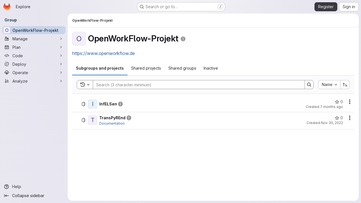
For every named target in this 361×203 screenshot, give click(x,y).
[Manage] (33, 39)
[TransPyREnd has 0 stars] (339, 118)
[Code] (33, 55)
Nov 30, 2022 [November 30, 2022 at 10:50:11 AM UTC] (332, 123)
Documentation (112, 123)
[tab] (99, 68)
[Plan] (33, 47)
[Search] (196, 84)
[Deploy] (33, 64)
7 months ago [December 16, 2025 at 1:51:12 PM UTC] (331, 107)
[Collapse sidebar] (33, 196)
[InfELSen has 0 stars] (339, 102)
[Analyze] (33, 81)
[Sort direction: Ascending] (345, 84)
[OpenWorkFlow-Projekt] (33, 30)
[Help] (33, 187)
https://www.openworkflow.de (103, 53)
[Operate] (33, 72)
